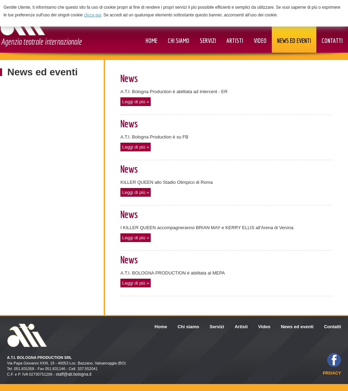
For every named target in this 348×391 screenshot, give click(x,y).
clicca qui (92, 15)
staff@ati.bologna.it (74, 374)
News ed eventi (42, 72)
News (129, 78)
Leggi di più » (135, 101)
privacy (332, 373)
